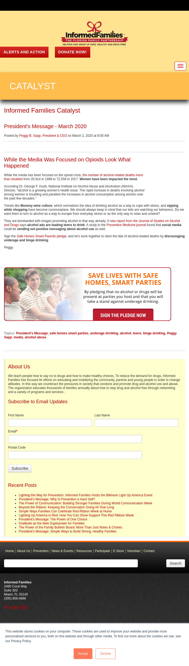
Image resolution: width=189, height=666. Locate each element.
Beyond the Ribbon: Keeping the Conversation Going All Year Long (66, 511)
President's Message (32, 337)
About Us (23, 555)
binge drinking (154, 337)
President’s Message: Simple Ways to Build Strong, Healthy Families (67, 535)
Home (9, 555)
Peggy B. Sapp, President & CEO (43, 136)
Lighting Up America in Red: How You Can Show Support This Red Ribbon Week (76, 519)
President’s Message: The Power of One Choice (53, 523)
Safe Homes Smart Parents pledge (41, 240)
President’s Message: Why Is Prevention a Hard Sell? (57, 503)
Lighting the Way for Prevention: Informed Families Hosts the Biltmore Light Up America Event (85, 499)
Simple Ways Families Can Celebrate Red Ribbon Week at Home (65, 515)
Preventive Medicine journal (126, 229)
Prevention (40, 555)
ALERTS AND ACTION (24, 52)
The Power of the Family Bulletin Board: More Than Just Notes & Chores (70, 531)
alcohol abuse (35, 341)
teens (137, 337)
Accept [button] (83, 654)
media (18, 341)
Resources (84, 555)
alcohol (125, 337)
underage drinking (104, 337)
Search (176, 567)
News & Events (62, 555)
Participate (102, 555)
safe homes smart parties (69, 337)
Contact (148, 555)
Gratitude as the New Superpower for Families (52, 527)
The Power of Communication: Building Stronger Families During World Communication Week (85, 507)
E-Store (118, 555)
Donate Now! (72, 52)
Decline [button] (105, 654)
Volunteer (134, 555)
